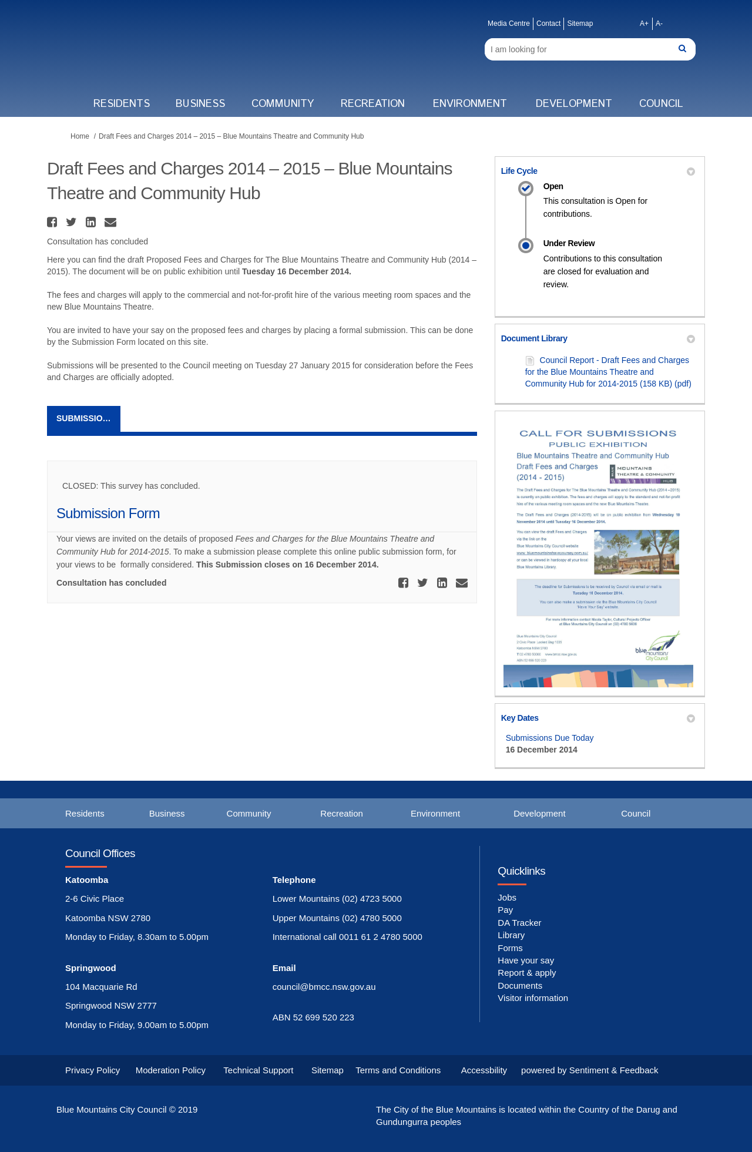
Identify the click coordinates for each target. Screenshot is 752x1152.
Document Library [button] (598, 338)
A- (659, 23)
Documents (520, 985)
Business (200, 104)
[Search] (590, 49)
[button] (53, 222)
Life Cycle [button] (598, 171)
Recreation (373, 104)
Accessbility (484, 1070)
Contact (548, 23)
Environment (470, 104)
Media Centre (509, 23)
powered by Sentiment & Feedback (589, 1070)
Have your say (526, 960)
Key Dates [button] (598, 718)
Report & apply (527, 973)
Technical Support (258, 1070)
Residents (121, 104)
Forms (510, 948)
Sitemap (580, 23)
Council (661, 104)
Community (282, 104)
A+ (644, 23)
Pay (505, 910)
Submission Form (88, 418)
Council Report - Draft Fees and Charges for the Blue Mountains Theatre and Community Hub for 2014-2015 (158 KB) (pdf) (608, 371)
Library (511, 935)
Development (574, 104)
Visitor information (533, 998)
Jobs (507, 897)
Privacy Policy (92, 1070)
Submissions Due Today (550, 738)
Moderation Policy (171, 1070)
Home (79, 136)
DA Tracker (519, 923)
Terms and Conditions (398, 1070)
